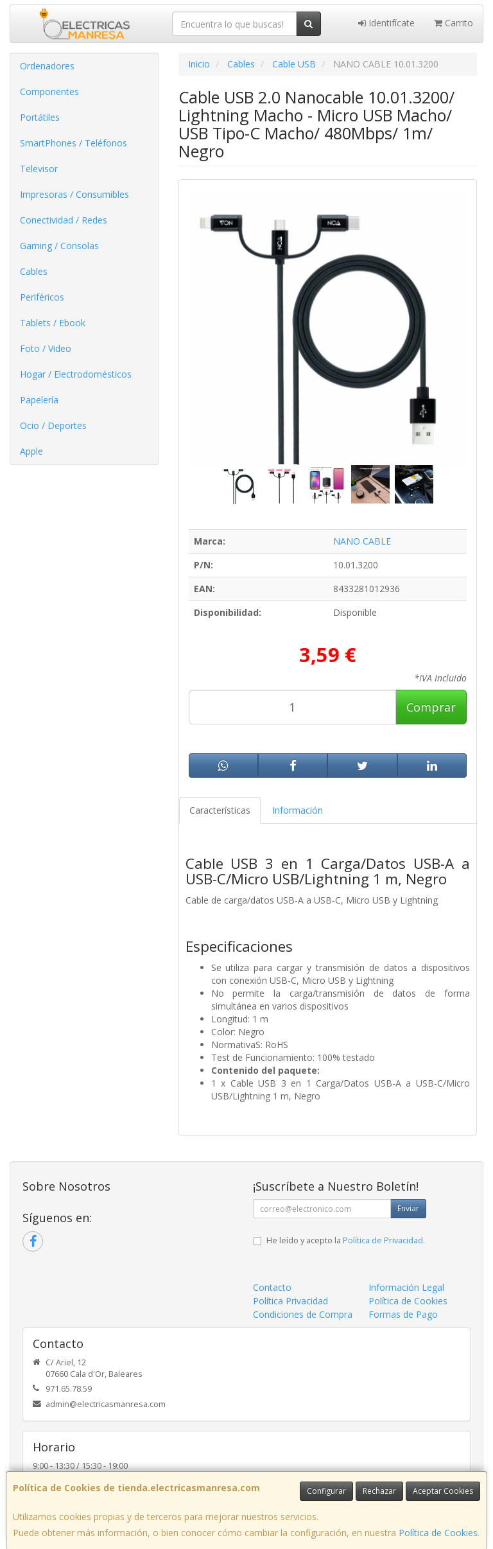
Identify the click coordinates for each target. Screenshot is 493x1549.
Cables (34, 271)
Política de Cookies (438, 1533)
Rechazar (379, 1490)
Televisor (39, 168)
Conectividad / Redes (63, 220)
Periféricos (42, 297)
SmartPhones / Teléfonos (73, 143)
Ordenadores (47, 66)
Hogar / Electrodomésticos (76, 374)
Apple (31, 451)
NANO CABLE (362, 541)
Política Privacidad (290, 1301)
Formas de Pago (403, 1314)
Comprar (431, 707)
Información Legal (406, 1287)
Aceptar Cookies (443, 1490)
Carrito (453, 23)
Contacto (272, 1287)
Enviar (408, 1208)
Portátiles (40, 117)
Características (219, 810)
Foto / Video (45, 348)
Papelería (39, 400)
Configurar (326, 1490)
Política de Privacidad (383, 1240)
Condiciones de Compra (302, 1314)
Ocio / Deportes (53, 425)
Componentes (49, 91)
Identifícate (386, 23)
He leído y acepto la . (345, 1240)
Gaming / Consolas (59, 246)
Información (297, 810)
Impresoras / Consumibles (74, 194)
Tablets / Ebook (52, 323)
